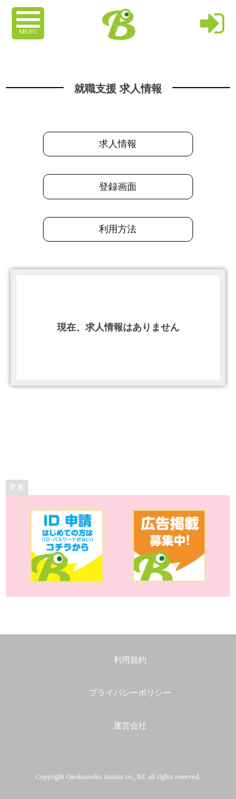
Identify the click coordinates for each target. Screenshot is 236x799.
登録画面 (118, 187)
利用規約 (130, 660)
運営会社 (130, 725)
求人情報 (118, 144)
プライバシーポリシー (130, 692)
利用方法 (118, 229)
